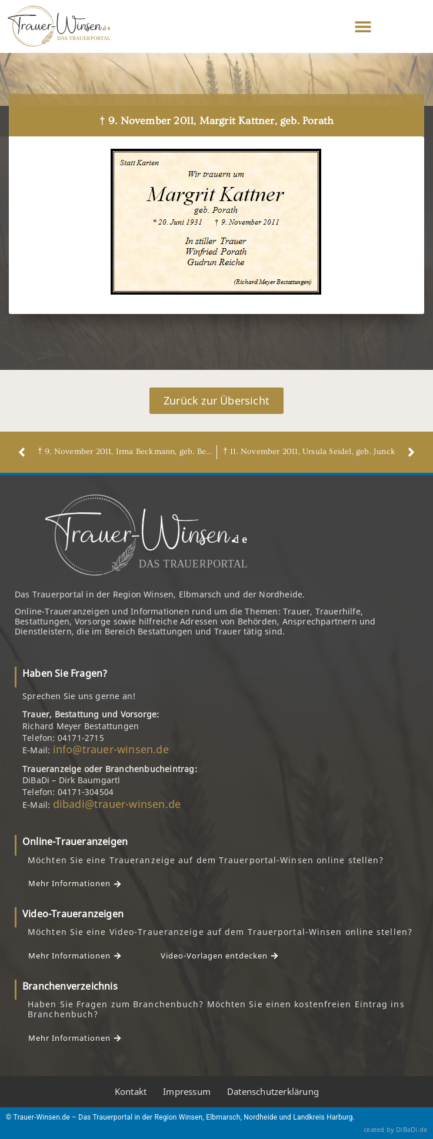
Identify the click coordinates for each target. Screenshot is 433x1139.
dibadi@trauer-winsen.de (117, 804)
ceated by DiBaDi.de (395, 1129)
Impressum (187, 1091)
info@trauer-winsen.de (111, 749)
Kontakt (130, 1091)
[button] (363, 27)
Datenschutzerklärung (273, 1091)
